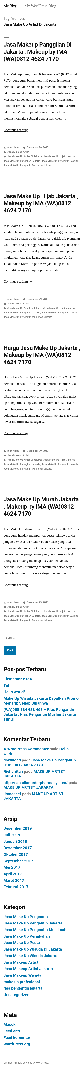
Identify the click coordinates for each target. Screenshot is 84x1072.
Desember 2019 (18, 828)
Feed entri (12, 1031)
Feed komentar (17, 1037)
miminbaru (13, 147)
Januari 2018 (15, 841)
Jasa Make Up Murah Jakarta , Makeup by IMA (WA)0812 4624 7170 (41, 506)
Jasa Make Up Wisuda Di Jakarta (33, 949)
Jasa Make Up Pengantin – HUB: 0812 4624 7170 (41, 762)
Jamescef (12, 793)
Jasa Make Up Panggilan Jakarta (22, 161)
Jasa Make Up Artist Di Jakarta (24, 156)
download (12, 760)
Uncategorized (16, 994)
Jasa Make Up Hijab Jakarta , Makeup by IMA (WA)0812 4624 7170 (41, 203)
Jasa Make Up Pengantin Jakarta (60, 161)
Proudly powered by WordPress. (31, 1062)
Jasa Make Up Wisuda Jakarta (30, 955)
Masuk (10, 1024)
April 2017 (13, 874)
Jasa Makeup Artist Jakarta (28, 968)
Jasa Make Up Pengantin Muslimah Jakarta (28, 165)
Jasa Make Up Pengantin (26, 916)
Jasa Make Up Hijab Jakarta (59, 156)
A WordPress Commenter (26, 749)
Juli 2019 (12, 835)
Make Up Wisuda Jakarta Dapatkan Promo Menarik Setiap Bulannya (41, 701)
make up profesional (22, 981)
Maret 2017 (14, 880)
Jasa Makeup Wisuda (22, 975)
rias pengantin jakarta (23, 988)
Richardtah (13, 771)
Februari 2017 (16, 887)
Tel (6, 685)
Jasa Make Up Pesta (22, 942)
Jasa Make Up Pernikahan (27, 936)
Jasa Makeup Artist (18, 151)
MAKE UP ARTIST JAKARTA (29, 787)
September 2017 (18, 861)
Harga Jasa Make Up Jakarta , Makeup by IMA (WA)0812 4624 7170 (42, 355)
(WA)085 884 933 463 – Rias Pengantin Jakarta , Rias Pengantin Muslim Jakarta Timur (40, 714)
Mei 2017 (12, 867)
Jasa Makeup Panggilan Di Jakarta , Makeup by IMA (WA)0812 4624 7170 (37, 51)
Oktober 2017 (16, 854)
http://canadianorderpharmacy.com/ (36, 782)
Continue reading (18, 130)
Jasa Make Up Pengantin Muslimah (35, 929)
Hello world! (14, 692)
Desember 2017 (18, 848)
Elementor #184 (18, 679)
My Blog (10, 6)
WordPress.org (17, 1044)
